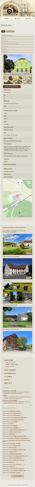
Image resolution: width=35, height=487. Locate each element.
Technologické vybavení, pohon (10, 43)
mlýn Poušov (12, 434)
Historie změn (17, 476)
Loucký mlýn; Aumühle (14, 411)
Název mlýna (7, 90)
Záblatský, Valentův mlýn (19, 470)
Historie (4, 38)
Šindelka (15, 421)
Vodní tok (6, 159)
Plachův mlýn (16, 415)
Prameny (4, 49)
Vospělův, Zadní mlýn (18, 419)
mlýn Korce (12, 462)
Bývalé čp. (6, 101)
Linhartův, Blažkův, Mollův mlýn (16, 429)
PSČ (5, 116)
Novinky (6, 388)
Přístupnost (7, 174)
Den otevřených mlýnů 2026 (9, 390)
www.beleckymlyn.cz (9, 171)
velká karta (29, 253)
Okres (5, 121)
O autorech (5, 51)
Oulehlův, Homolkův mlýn (15, 432)
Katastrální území (8, 127)
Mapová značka (8, 138)
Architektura (5, 41)
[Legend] (29, 182)
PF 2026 (5, 395)
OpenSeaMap (28, 216)
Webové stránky (8, 168)
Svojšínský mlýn (17, 413)
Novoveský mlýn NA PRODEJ (10, 400)
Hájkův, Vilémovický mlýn (19, 436)
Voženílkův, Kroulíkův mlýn (19, 417)
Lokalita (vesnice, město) (10, 110)
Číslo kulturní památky (10, 164)
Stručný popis (7, 144)
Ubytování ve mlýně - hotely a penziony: (13, 227)
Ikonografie (5, 46)
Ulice (5, 106)
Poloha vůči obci (8, 153)
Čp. (5, 95)
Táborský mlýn (16, 445)
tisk (3, 31)
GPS (5, 132)
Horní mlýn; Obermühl (18, 460)
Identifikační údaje (7, 35)
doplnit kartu (10, 31)
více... (31, 405)
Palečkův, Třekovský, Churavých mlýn (18, 438)
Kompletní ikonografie (12, 86)
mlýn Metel (16, 427)
